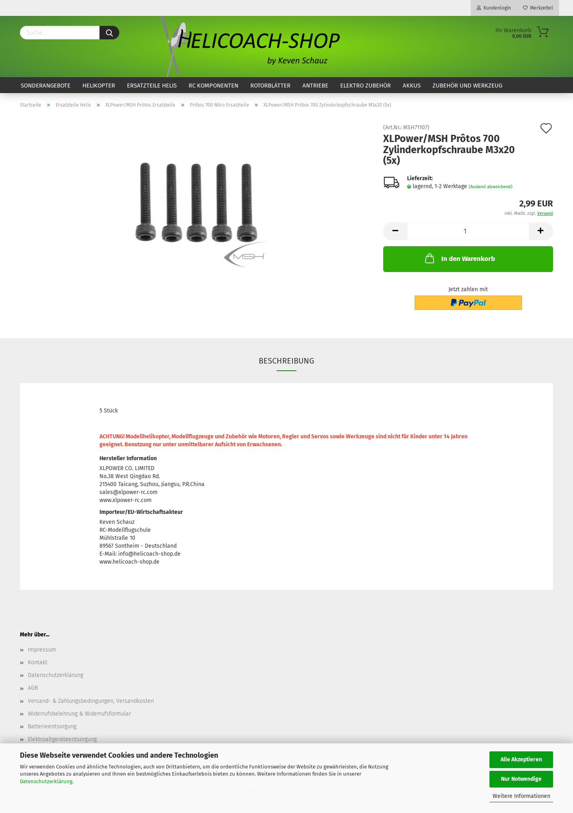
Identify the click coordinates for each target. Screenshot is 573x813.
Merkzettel (538, 8)
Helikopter (98, 85)
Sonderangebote (45, 85)
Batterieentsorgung (52, 726)
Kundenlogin (494, 8)
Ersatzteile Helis (152, 85)
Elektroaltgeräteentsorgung (62, 739)
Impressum (42, 649)
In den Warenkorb (459, 258)
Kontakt (37, 662)
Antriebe (315, 85)
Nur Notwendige (521, 779)
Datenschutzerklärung (46, 781)
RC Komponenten (213, 85)
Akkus (412, 85)
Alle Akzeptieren (521, 759)
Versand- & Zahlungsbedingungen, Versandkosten (91, 701)
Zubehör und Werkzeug (467, 85)
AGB (33, 688)
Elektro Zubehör (365, 85)
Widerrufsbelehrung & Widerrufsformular (79, 713)
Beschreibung (286, 361)
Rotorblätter (270, 85)
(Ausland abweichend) (491, 186)
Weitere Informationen (521, 796)
